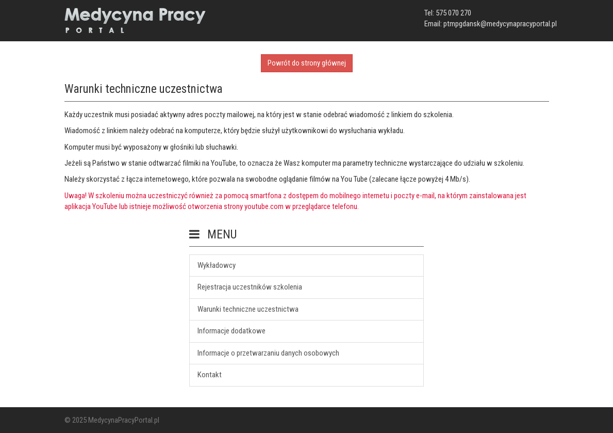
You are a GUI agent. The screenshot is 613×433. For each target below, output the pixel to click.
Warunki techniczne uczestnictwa (248, 309)
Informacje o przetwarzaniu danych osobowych (268, 353)
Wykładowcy (216, 265)
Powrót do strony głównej (307, 63)
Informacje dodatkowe (231, 330)
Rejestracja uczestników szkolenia (249, 287)
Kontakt (209, 374)
